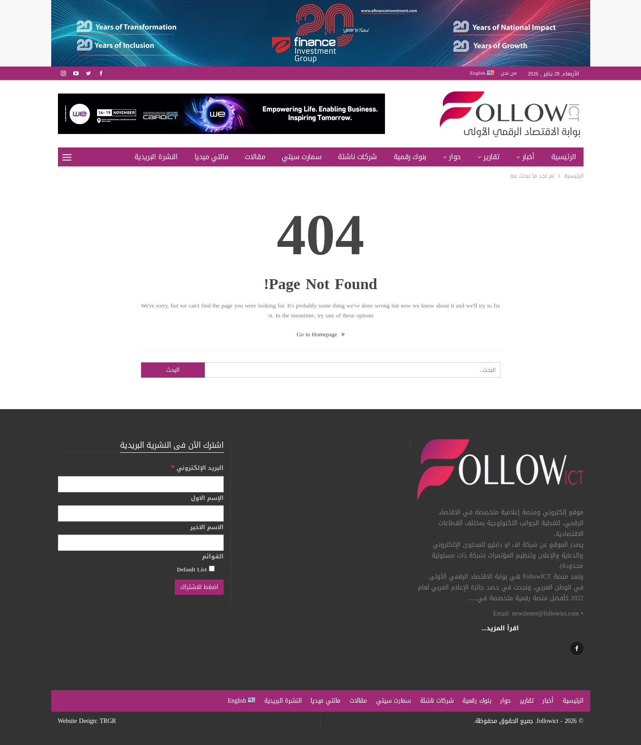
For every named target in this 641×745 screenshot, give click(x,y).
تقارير (491, 157)
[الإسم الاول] (141, 513)
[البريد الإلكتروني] (141, 484)
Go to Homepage (320, 334)
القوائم (213, 557)
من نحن (509, 73)
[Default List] (212, 568)
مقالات (255, 157)
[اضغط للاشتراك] (199, 587)
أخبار (528, 157)
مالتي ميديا (212, 157)
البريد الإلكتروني (197, 468)
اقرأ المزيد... (500, 628)
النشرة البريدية (156, 157)
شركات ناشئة (357, 157)
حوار (454, 157)
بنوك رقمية (409, 157)
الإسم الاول (207, 498)
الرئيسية (563, 157)
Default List (196, 569)
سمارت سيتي (301, 157)
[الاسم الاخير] (141, 543)
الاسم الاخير (207, 527)
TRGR (108, 721)
